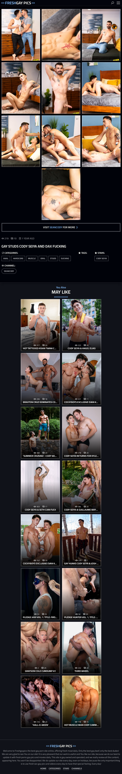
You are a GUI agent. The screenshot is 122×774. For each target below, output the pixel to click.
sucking (65, 258)
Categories (55, 768)
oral (42, 258)
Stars (66, 768)
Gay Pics (18, 3)
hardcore (18, 258)
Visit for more (59, 227)
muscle (32, 258)
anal (5, 258)
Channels (77, 768)
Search (112, 3)
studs (53, 258)
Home (43, 768)
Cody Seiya (101, 258)
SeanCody (9, 271)
